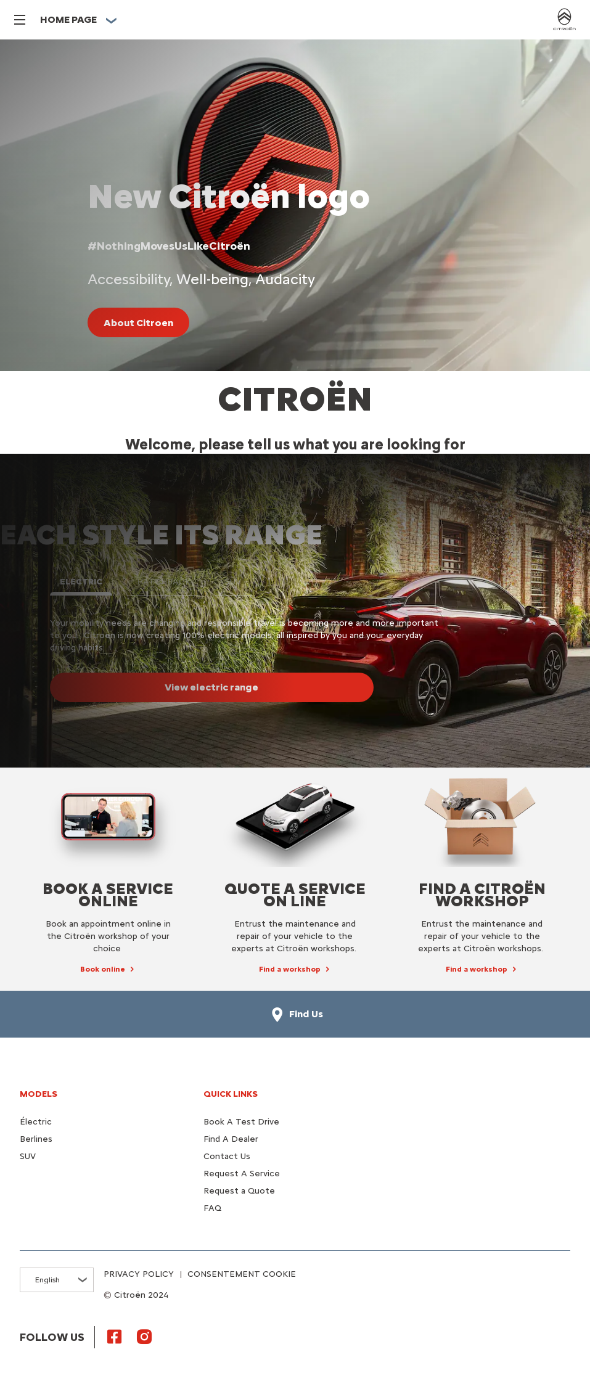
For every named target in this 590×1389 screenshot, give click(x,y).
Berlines (36, 1139)
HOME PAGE (68, 19)
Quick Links (230, 1094)
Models (38, 1094)
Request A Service (241, 1173)
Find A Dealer (230, 1139)
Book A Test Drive (241, 1122)
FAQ (212, 1208)
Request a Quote (239, 1191)
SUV (28, 1156)
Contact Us (226, 1156)
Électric (36, 1122)
